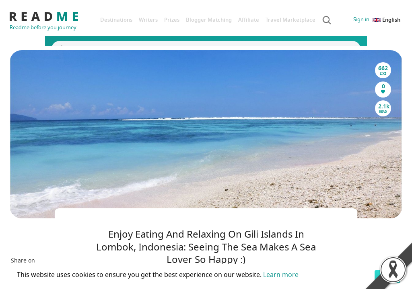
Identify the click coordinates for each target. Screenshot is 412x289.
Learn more (281, 275)
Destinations (116, 20)
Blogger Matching (209, 20)
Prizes (171, 20)
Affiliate (248, 20)
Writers (148, 20)
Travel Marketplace (290, 20)
